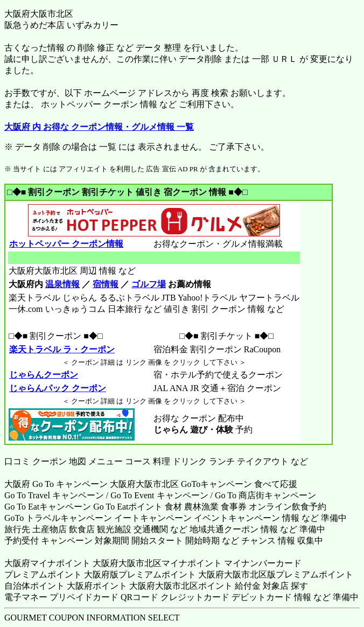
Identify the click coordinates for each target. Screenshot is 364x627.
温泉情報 (62, 284)
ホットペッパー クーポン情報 (66, 243)
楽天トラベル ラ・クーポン (62, 349)
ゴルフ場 (148, 284)
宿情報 (105, 284)
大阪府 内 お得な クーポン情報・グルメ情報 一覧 (99, 126)
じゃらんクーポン (43, 374)
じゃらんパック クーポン (57, 388)
